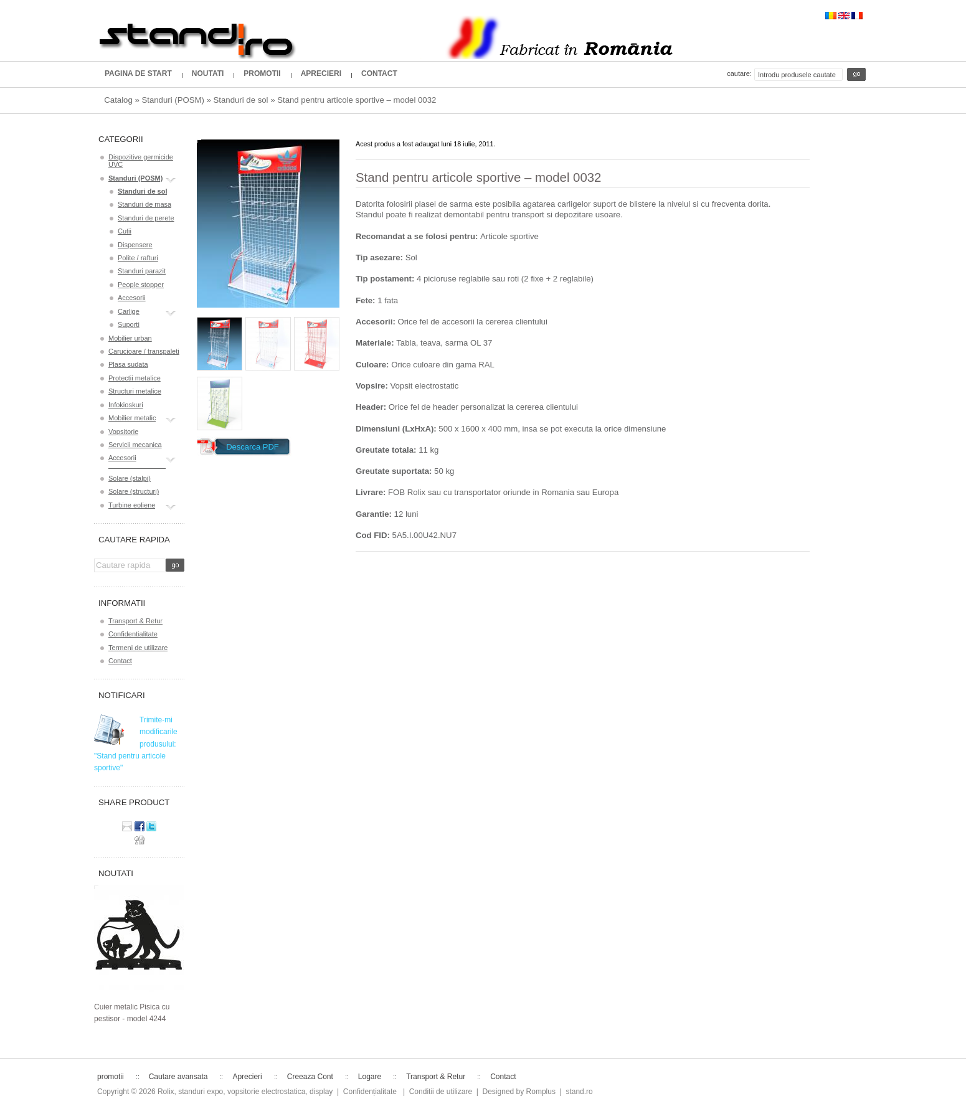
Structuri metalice (134, 391)
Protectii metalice (134, 378)
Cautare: (739, 73)
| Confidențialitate (367, 1091)
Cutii (124, 231)
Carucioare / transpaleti (143, 351)
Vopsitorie (123, 431)
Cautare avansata (178, 1076)
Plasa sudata (128, 364)
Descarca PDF (252, 446)
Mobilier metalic (132, 419)
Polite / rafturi (138, 258)
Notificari (121, 695)
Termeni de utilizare (138, 647)
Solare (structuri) (133, 491)
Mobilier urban (130, 338)
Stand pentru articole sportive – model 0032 (356, 100)
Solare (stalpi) (129, 478)
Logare (369, 1076)
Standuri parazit (142, 271)
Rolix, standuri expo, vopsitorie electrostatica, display (245, 1091)
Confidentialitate (133, 634)
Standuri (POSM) (172, 100)
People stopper (141, 284)
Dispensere (135, 244)
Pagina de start (138, 73)
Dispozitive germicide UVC (140, 160)
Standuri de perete (146, 218)
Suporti (129, 324)
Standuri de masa (144, 204)
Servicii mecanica (135, 444)
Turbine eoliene (131, 506)
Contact (379, 73)
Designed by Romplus (519, 1091)
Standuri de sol (241, 100)
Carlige (129, 313)
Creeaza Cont (310, 1076)
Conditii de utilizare (440, 1091)
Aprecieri (321, 73)
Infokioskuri (125, 404)
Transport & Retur (135, 621)
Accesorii (132, 297)
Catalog (118, 100)
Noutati (208, 73)
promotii (262, 73)
